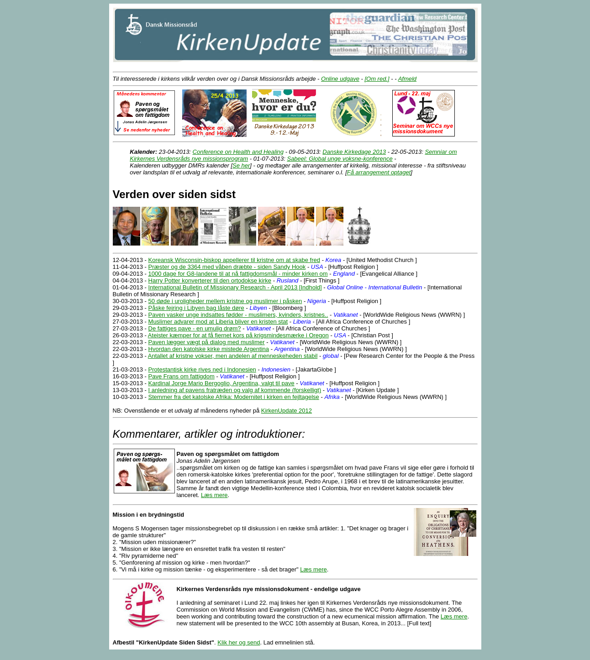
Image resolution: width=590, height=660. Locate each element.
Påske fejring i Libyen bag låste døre (196, 307)
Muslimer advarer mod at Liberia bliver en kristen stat (218, 321)
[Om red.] (376, 78)
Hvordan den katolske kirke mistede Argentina (208, 349)
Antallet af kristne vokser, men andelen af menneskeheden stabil (232, 355)
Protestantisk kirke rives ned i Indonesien (202, 369)
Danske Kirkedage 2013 (354, 151)
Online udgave (340, 78)
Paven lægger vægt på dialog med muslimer (206, 342)
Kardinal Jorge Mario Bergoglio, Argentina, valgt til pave (221, 383)
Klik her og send (238, 642)
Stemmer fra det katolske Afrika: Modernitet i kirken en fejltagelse (233, 396)
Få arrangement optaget (379, 172)
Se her (241, 165)
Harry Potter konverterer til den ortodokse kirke (210, 280)
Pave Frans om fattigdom (181, 376)
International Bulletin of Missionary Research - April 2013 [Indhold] (235, 287)
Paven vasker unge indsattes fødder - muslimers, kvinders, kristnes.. (238, 314)
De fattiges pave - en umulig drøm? (194, 328)
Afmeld (407, 78)
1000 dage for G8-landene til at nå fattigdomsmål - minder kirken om (238, 273)
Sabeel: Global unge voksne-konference (339, 158)
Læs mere (214, 495)
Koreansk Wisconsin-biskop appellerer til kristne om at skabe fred (234, 260)
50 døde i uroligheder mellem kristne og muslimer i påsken (225, 301)
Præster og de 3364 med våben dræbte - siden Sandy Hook (227, 266)
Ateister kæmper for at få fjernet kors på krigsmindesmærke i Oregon (238, 335)
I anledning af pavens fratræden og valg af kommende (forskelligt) (234, 390)
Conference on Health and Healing (238, 151)
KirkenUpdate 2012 (286, 410)
